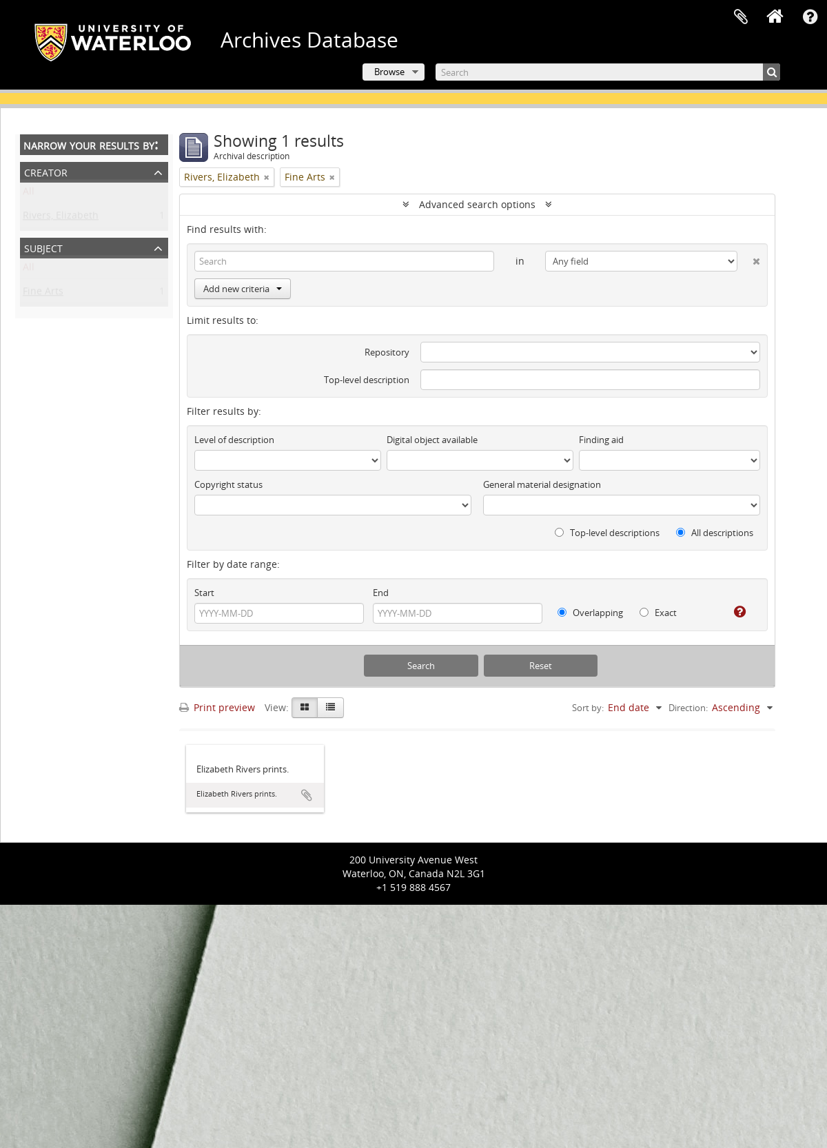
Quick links (810, 17)
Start (204, 592)
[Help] (734, 612)
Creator (46, 171)
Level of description (234, 439)
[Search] (608, 72)
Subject (43, 247)
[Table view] (330, 707)
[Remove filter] (266, 177)
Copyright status (228, 484)
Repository (387, 352)
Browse (389, 71)
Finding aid (601, 439)
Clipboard (741, 17)
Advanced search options (477, 204)
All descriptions (714, 532)
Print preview (217, 707)
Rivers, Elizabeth (61, 218)
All (28, 194)
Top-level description (366, 379)
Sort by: (588, 707)
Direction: (688, 707)
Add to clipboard (307, 795)
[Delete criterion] (748, 258)
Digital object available (432, 439)
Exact (658, 612)
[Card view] (305, 707)
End (381, 592)
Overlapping (590, 612)
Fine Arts (43, 293)
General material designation (542, 484)
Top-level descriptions (607, 532)
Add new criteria (242, 289)
